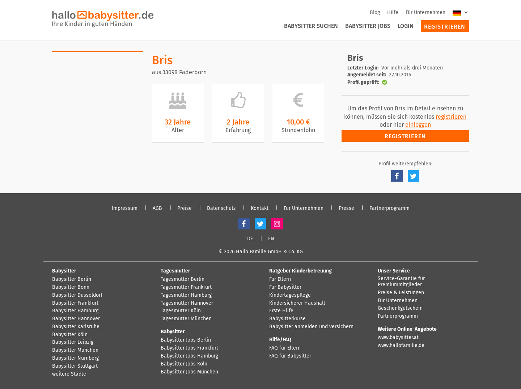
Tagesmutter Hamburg (186, 295)
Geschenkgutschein (400, 308)
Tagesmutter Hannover (187, 303)
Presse (346, 208)
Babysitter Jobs (367, 25)
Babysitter (64, 271)
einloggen (418, 124)
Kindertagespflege (290, 295)
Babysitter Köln (70, 335)
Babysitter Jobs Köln (184, 364)
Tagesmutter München (186, 319)
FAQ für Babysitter (290, 356)
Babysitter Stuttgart (75, 366)
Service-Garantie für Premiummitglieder (401, 282)
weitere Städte (69, 374)
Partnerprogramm (389, 208)
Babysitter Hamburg (75, 311)
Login (406, 25)
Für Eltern (280, 279)
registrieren (451, 116)
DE (250, 239)
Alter (177, 130)
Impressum (124, 208)
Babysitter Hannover (76, 319)
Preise (184, 208)
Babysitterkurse (287, 319)
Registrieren (444, 26)
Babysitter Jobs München (189, 372)
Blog (375, 12)
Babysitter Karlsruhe (75, 327)
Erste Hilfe (281, 311)
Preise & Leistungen (401, 293)
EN (271, 239)
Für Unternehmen (425, 12)
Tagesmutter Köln (181, 311)
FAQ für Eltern (285, 348)
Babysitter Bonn (70, 287)
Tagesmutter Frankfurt (186, 287)
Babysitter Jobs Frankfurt (189, 348)
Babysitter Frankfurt (75, 303)
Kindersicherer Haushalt (297, 303)
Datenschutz (221, 208)
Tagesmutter (175, 271)
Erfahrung (238, 130)
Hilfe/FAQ (280, 340)
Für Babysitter (285, 287)
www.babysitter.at (398, 338)
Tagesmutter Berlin (182, 279)
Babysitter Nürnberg (75, 358)
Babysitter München (75, 350)
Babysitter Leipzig (72, 342)
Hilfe (392, 12)
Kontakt (259, 208)
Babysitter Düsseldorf (77, 295)
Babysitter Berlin (71, 279)
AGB (157, 208)
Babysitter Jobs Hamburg (189, 356)
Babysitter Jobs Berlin (186, 340)
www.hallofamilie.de (401, 345)
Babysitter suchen (311, 25)
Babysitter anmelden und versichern (311, 327)
